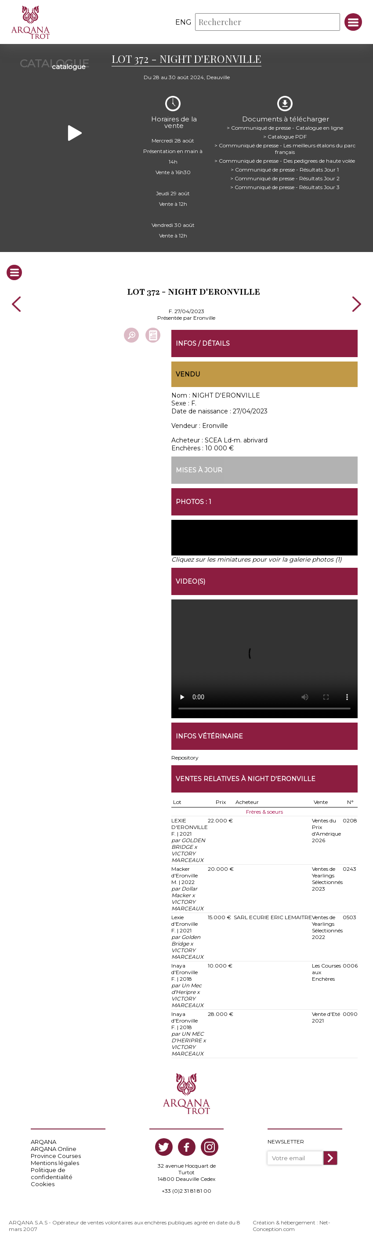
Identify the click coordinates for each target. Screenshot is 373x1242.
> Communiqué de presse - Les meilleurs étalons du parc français (284, 146)
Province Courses (56, 1154)
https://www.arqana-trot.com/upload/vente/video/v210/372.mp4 (264, 657)
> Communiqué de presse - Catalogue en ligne (285, 125)
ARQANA (43, 1139)
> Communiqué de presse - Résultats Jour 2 (285, 175)
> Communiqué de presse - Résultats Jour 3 (285, 184)
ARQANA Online (53, 1147)
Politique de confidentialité (51, 1172)
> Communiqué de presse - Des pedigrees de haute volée (284, 158)
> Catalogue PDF (285, 134)
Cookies (42, 1182)
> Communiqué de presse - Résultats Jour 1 (285, 167)
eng (183, 22)
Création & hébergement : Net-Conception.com (291, 1224)
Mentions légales (55, 1161)
